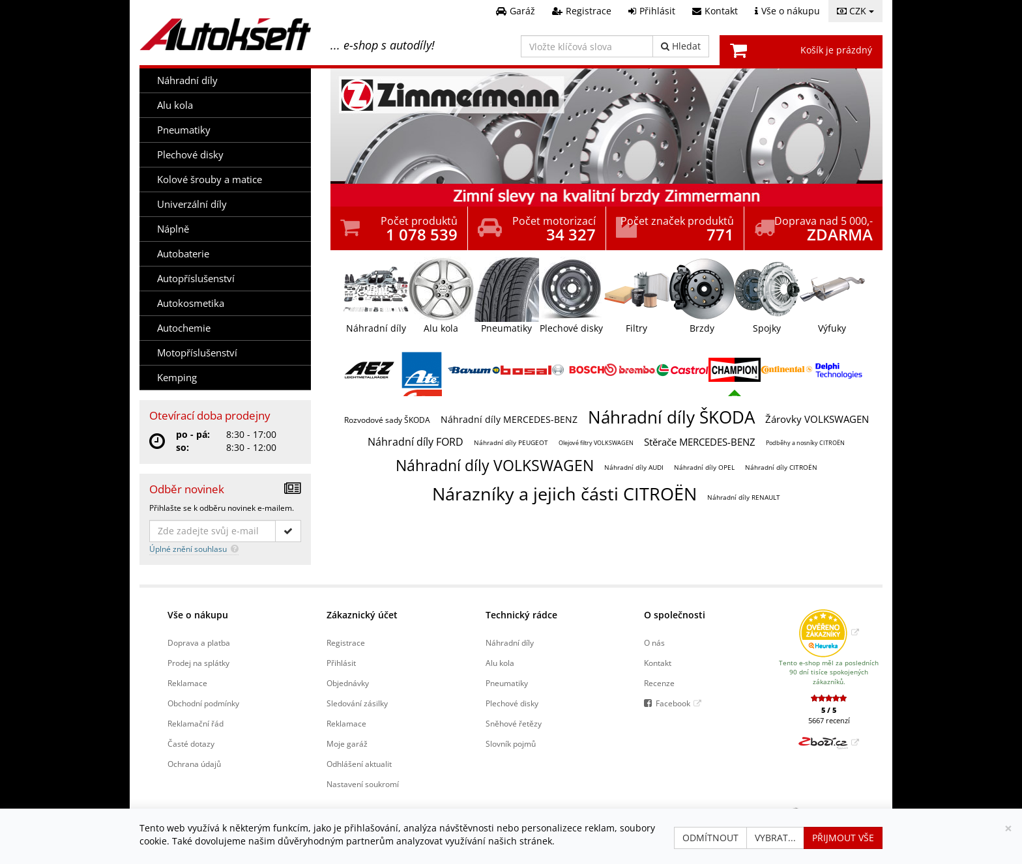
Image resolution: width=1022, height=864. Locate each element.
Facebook (673, 703)
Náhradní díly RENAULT (743, 497)
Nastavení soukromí (363, 784)
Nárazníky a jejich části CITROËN (564, 494)
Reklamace (187, 683)
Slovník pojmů (511, 743)
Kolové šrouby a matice (209, 179)
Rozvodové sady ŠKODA (387, 419)
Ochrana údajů (194, 763)
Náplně (173, 229)
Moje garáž (347, 743)
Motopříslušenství (197, 353)
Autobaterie (183, 254)
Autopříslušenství (196, 278)
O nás (654, 642)
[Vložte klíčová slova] (587, 46)
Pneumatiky (184, 130)
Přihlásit (341, 662)
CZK (855, 11)
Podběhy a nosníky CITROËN (805, 443)
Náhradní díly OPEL (704, 467)
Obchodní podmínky (203, 703)
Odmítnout (710, 837)
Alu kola (175, 105)
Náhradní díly (187, 80)
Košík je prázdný (836, 50)
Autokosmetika (190, 303)
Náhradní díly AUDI (634, 467)
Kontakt (657, 662)
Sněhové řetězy (514, 723)
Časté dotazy (191, 743)
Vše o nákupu (198, 615)
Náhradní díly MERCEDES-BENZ (509, 419)
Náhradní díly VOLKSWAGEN (495, 465)
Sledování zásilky (357, 703)
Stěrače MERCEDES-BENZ (699, 441)
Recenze (659, 683)
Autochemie (184, 328)
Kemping (177, 377)
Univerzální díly (192, 204)
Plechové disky (190, 155)
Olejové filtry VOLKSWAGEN (596, 443)
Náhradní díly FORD (415, 442)
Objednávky (348, 683)
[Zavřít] (1008, 828)
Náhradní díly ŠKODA (671, 417)
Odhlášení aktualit (359, 763)
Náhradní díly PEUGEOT (511, 443)
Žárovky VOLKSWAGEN (817, 418)
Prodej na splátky (198, 662)
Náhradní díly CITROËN (781, 467)
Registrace (346, 642)
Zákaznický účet (362, 615)
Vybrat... (775, 837)
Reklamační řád (196, 723)
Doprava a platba (199, 642)
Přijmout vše (843, 837)
